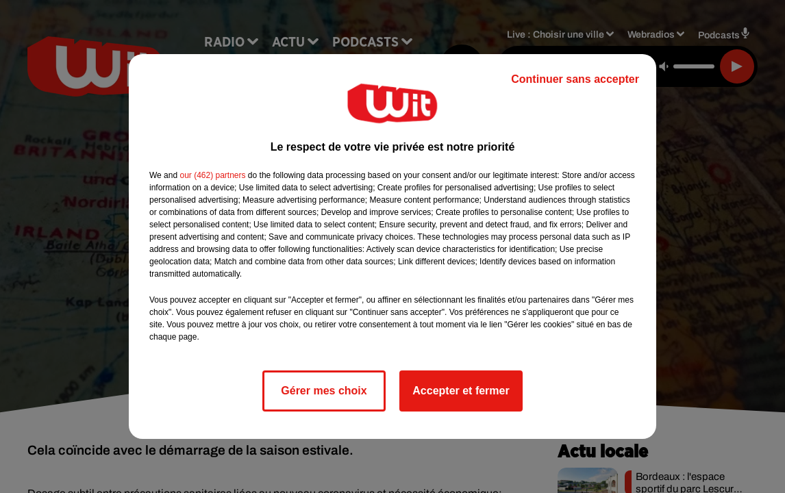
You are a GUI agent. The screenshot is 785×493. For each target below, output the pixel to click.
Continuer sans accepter (575, 79)
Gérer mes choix (323, 390)
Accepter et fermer (460, 390)
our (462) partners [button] (212, 175)
